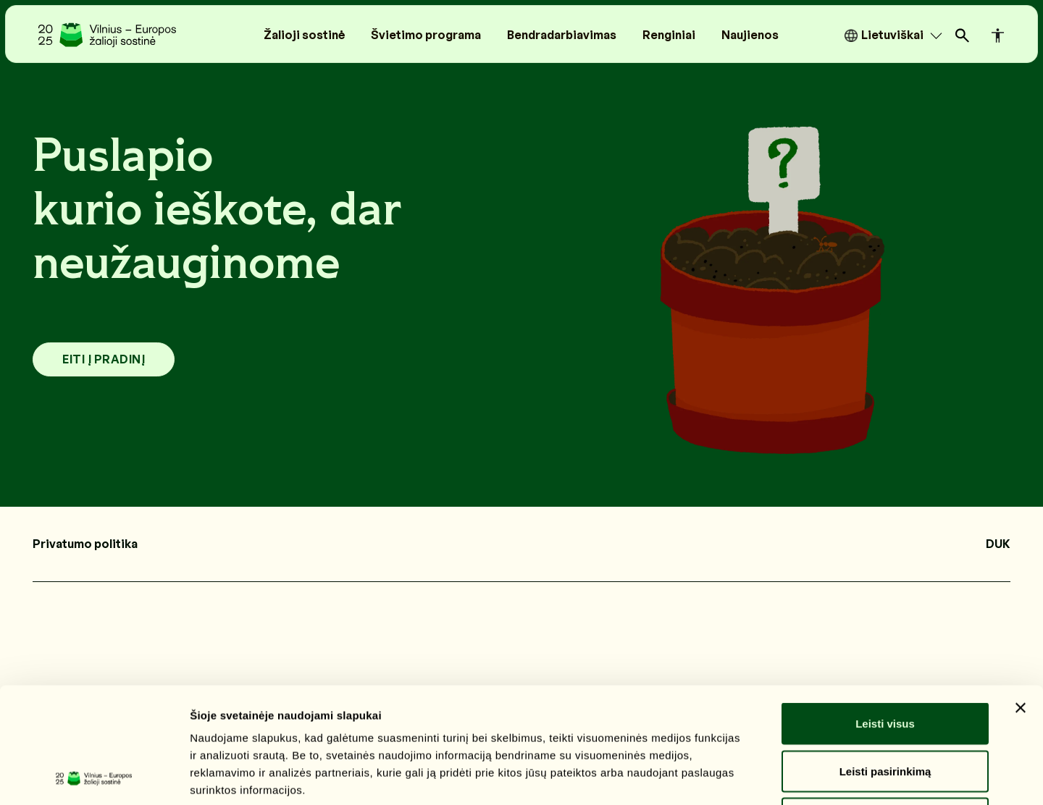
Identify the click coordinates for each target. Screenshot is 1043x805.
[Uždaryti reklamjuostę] (1020, 599)
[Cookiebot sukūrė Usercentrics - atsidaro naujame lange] (93, 777)
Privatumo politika (85, 543)
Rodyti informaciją (743, 776)
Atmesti (885, 710)
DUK (998, 543)
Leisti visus (885, 615)
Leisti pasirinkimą (885, 663)
